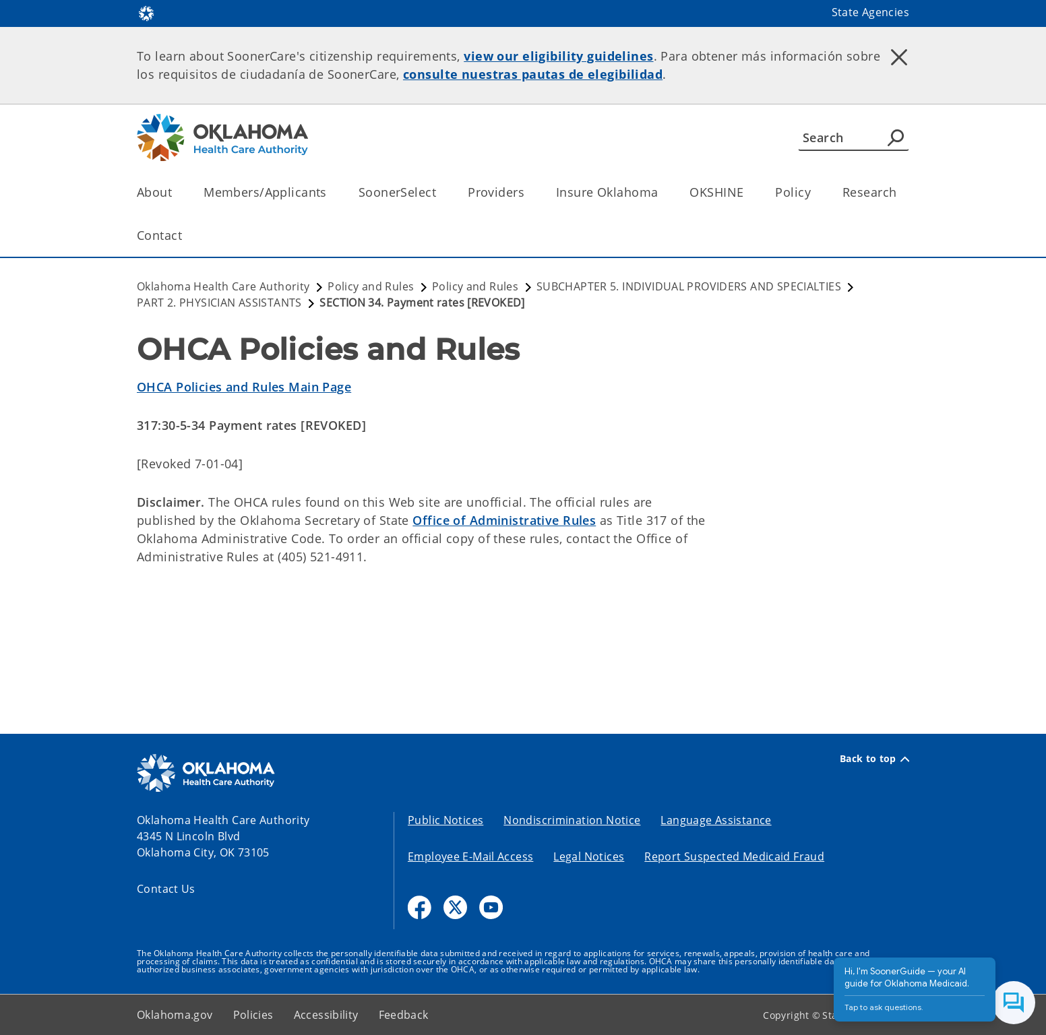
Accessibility (326, 1014)
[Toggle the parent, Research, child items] (900, 192)
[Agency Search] (895, 137)
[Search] (853, 137)
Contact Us (166, 888)
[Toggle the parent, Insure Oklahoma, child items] (662, 192)
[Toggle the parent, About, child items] (176, 192)
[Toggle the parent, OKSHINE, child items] (747, 192)
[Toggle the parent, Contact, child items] (186, 235)
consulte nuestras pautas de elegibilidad (533, 74)
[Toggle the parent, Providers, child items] (528, 192)
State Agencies (870, 12)
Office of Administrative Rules (504, 520)
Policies (253, 1014)
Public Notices (445, 820)
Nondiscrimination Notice (571, 820)
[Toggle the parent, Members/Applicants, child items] (331, 192)
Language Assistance (715, 820)
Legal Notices (588, 856)
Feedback (404, 1014)
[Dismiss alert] (899, 57)
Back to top (874, 758)
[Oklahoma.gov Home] (146, 12)
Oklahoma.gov (175, 1014)
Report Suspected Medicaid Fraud (734, 856)
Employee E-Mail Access (470, 856)
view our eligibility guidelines (558, 56)
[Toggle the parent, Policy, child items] (815, 192)
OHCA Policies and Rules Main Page (244, 387)
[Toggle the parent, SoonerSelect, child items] (440, 192)
